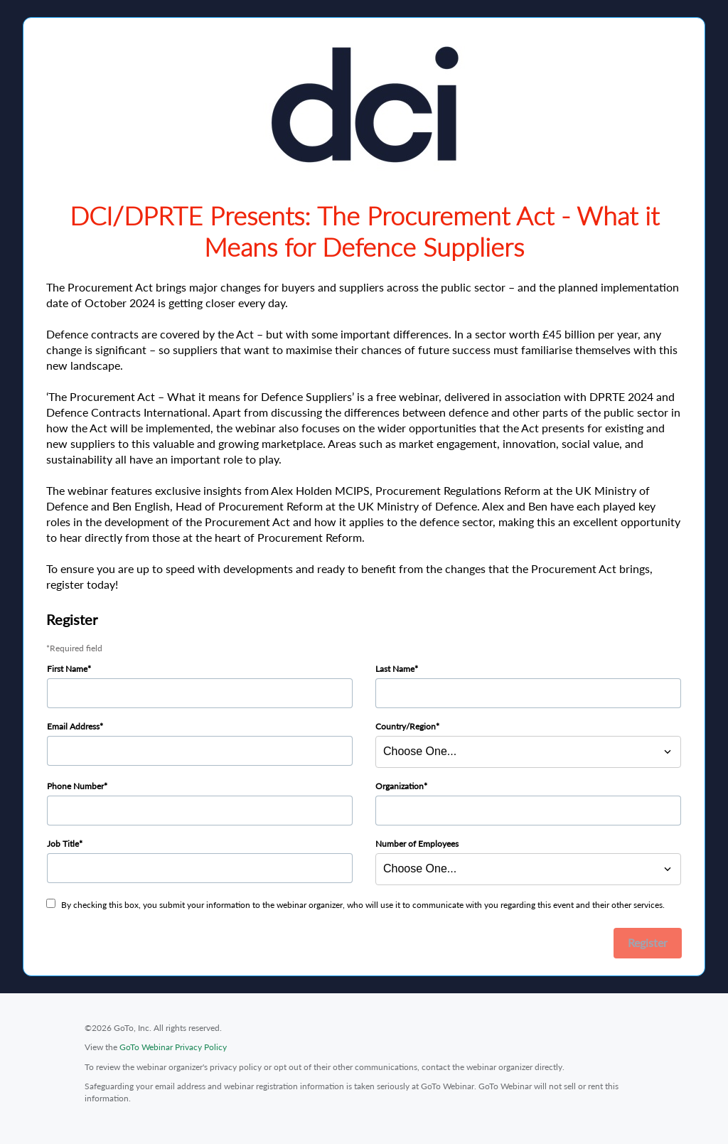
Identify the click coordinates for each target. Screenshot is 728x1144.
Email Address (73, 726)
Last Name (394, 668)
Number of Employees (417, 843)
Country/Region (405, 726)
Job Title (63, 843)
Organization (399, 786)
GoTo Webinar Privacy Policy (173, 1047)
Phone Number (75, 786)
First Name (67, 668)
